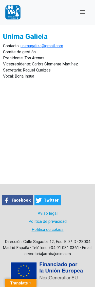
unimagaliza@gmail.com (42, 45)
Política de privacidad (47, 221)
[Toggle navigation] (83, 12)
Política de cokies (48, 229)
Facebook (21, 200)
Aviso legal (48, 213)
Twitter (51, 200)
